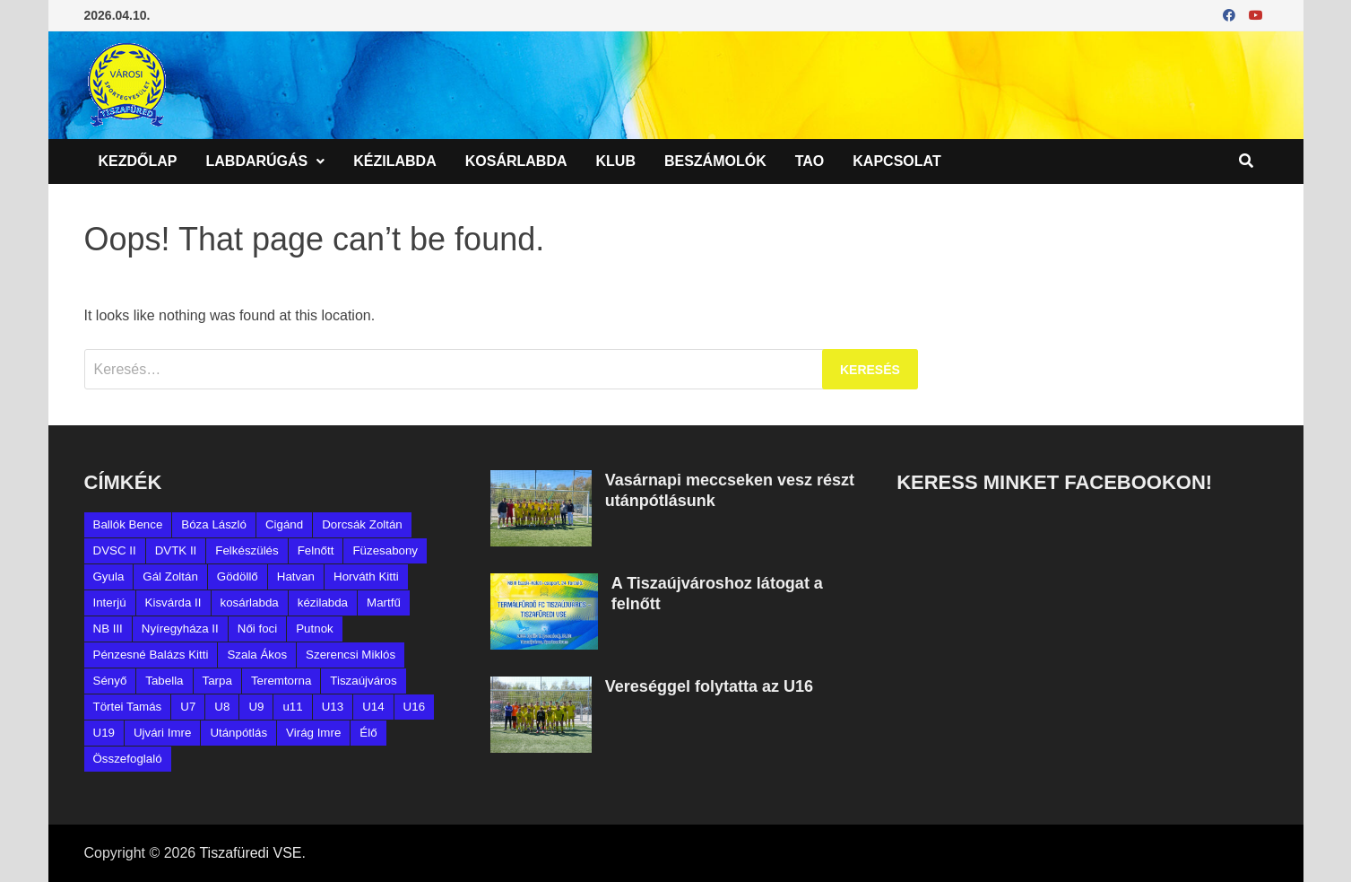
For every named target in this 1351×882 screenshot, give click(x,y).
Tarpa (217, 680)
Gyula (109, 576)
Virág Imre (313, 732)
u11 (292, 706)
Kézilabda (394, 161)
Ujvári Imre (162, 732)
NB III (108, 628)
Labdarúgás (257, 161)
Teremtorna (281, 680)
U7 (187, 706)
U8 (221, 706)
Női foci (257, 628)
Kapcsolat (896, 161)
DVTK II (176, 550)
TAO (810, 161)
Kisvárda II (173, 602)
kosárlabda (250, 602)
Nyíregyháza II (180, 628)
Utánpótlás (238, 732)
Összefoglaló (127, 758)
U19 (104, 732)
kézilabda (323, 602)
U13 (332, 706)
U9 (256, 706)
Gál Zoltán (170, 576)
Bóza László (214, 524)
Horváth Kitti (366, 576)
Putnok (314, 628)
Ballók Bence (128, 524)
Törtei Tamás (127, 706)
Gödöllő (237, 576)
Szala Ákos (257, 654)
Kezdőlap (138, 161)
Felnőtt (316, 550)
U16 (414, 706)
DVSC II (114, 550)
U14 (373, 706)
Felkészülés (246, 550)
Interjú (109, 602)
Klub (616, 161)
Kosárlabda (516, 161)
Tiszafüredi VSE (250, 852)
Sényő (110, 680)
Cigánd (284, 524)
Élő (368, 732)
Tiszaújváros (363, 680)
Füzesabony (385, 550)
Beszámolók (715, 161)
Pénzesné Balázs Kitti (151, 654)
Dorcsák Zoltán (362, 524)
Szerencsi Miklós (350, 654)
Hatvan (296, 576)
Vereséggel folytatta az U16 (709, 686)
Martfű (384, 602)
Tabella (164, 680)
